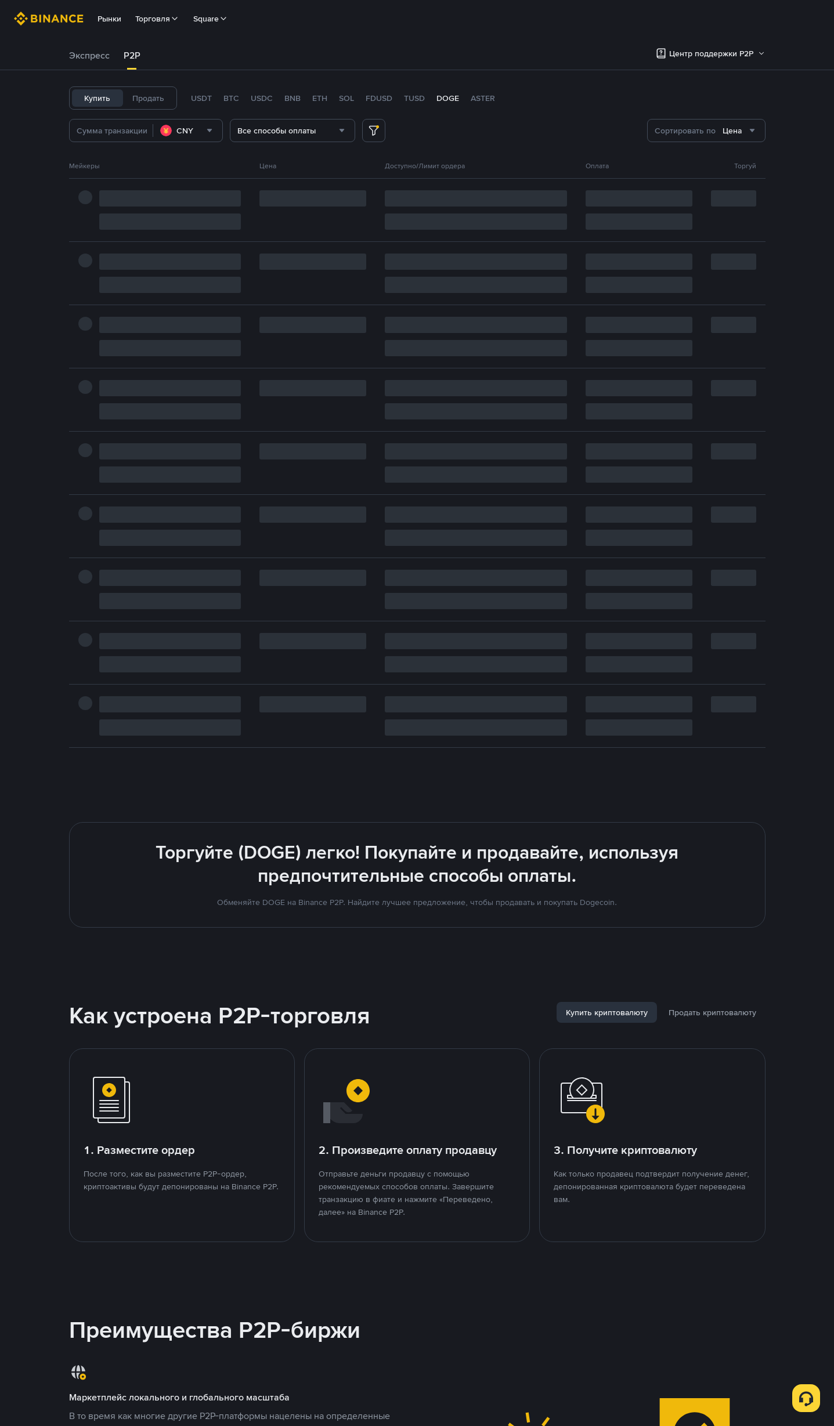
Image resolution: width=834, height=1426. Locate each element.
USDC (262, 98)
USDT (201, 98)
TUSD (414, 98)
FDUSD (379, 98)
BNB (292, 98)
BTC (231, 98)
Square (210, 18)
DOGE (447, 98)
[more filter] (373, 130)
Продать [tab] (148, 98)
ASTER (483, 98)
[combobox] (187, 130)
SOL (346, 98)
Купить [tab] (97, 98)
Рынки (109, 18)
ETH (319, 98)
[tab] (89, 56)
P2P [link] (132, 55)
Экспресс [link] (89, 55)
